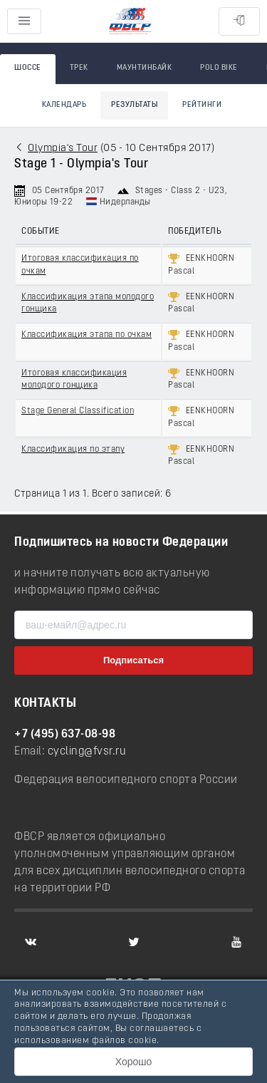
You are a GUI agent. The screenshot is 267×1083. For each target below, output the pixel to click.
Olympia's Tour (63, 148)
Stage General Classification (77, 411)
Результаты (134, 105)
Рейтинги (201, 105)
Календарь (64, 105)
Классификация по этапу (73, 449)
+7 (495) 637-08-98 (64, 734)
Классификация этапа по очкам (86, 335)
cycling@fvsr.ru (87, 751)
